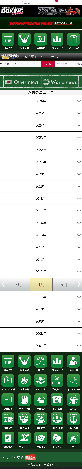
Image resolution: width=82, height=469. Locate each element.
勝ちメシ (41, 446)
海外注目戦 (57, 427)
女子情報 (48, 64)
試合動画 (8, 407)
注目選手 (73, 407)
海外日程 (8, 427)
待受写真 (41, 407)
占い (73, 446)
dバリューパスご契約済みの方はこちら (27, 3)
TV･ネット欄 (8, 388)
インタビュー (73, 388)
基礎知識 (8, 446)
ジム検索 (57, 407)
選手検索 (73, 369)
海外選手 (41, 427)
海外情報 (73, 427)
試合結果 (24, 47)
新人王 (41, 369)
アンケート (24, 446)
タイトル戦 (41, 388)
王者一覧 (24, 388)
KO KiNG (18, 64)
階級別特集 (57, 388)
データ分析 (73, 47)
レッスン (57, 446)
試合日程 (8, 47)
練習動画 (41, 47)
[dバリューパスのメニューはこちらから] (59, 1)
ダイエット (33, 64)
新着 (7, 64)
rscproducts (62, 64)
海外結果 (24, 427)
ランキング (57, 47)
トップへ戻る (19, 458)
